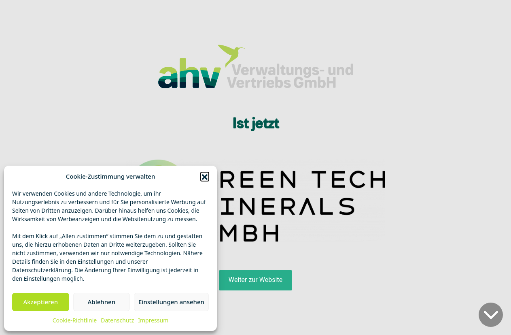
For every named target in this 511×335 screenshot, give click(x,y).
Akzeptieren (40, 302)
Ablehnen (102, 302)
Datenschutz (117, 320)
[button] (205, 176)
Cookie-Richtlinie (75, 320)
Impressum (153, 320)
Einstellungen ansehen (171, 302)
